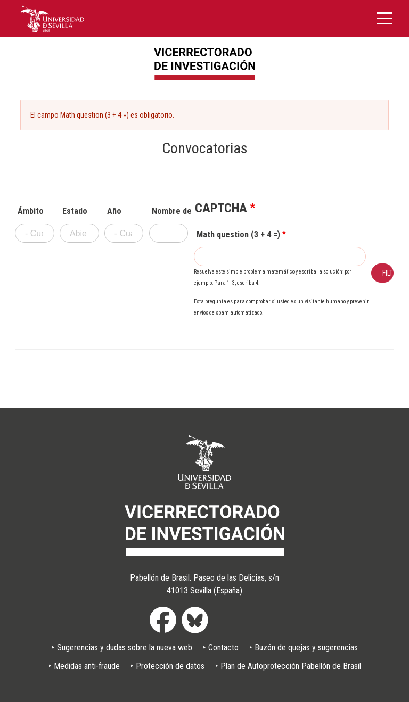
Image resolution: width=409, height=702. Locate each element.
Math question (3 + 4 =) (238, 234)
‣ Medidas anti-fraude (84, 666)
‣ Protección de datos (167, 666)
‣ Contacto (221, 647)
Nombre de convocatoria (170, 211)
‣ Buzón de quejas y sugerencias (303, 647)
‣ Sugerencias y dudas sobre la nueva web (122, 647)
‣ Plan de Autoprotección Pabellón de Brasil (288, 666)
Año (114, 211)
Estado (74, 211)
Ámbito (31, 211)
